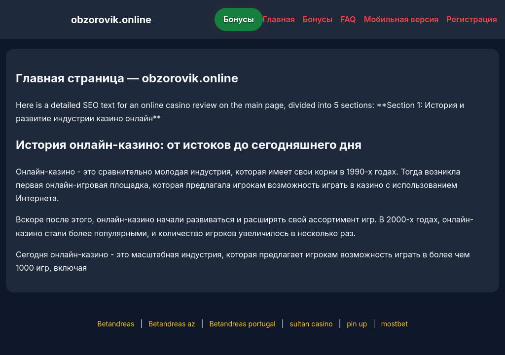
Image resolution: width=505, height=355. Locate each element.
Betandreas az (171, 324)
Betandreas (115, 324)
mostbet (394, 324)
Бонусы (238, 19)
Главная (279, 19)
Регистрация (471, 19)
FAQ (348, 19)
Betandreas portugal (242, 324)
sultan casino (310, 324)
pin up (357, 324)
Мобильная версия (401, 19)
